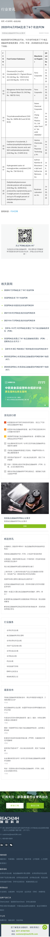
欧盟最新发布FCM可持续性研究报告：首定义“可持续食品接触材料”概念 (25, 423)
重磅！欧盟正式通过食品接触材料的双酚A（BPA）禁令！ (23, 593)
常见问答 (19, 892)
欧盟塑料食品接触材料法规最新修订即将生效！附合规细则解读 (24, 600)
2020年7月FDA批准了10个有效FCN (19, 290)
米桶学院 (42, 892)
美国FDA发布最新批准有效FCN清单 (19, 305)
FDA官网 (14, 211)
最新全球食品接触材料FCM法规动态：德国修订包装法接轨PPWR (26, 472)
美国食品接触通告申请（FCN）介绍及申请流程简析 (23, 554)
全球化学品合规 (12, 630)
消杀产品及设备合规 (14, 646)
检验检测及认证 (12, 676)
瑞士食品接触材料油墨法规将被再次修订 (19, 566)
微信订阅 (35, 805)
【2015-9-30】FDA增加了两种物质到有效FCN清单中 (26, 349)
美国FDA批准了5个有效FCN (15, 298)
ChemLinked (4, 902)
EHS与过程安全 (12, 671)
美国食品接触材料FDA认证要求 (13, 33)
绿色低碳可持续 (12, 666)
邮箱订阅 (15, 805)
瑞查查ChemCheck (18, 902)
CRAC (35, 892)
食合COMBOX (42, 906)
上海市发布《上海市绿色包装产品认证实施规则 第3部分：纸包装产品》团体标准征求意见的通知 (23, 573)
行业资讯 (9, 21)
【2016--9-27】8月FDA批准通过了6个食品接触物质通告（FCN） (26, 329)
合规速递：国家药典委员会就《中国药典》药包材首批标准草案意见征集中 (24, 560)
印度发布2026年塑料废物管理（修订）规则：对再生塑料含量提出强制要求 (25, 719)
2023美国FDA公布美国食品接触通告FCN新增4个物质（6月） (26, 357)
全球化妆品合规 (12, 651)
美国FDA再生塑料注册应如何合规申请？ (19, 579)
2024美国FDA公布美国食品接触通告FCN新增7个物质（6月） (26, 368)
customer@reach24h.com (27, 934)
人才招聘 (44, 859)
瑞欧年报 (28, 859)
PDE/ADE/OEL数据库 (7, 906)
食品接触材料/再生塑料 (15, 635)
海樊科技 (3, 920)
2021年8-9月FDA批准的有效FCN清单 (19, 313)
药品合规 (10, 661)
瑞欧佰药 (11, 920)
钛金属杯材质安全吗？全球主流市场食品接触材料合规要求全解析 (26, 444)
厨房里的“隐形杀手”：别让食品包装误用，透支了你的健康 (26, 458)
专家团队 (11, 859)
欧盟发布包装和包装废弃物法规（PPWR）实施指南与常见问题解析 (24, 739)
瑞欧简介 (3, 859)
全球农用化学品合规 (14, 641)
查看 (25, 526)
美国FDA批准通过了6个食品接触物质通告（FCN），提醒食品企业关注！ (26, 339)
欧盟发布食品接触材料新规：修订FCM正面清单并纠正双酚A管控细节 (26, 430)
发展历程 (19, 859)
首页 (2, 21)
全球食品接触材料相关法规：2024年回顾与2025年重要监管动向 (24, 585)
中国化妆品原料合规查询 (26, 906)
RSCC (2, 910)
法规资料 (11, 892)
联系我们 (3, 863)
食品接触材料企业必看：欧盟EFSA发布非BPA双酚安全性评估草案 (25, 709)
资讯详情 (17, 21)
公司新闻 (36, 859)
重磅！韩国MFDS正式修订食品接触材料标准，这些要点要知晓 (24, 729)
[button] (45, 405)
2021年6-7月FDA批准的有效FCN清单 (19, 320)
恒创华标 (19, 920)
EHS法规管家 (31, 902)
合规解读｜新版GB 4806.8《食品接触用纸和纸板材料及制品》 (24, 548)
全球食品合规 (12, 656)
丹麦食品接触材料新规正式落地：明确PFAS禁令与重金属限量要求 (25, 451)
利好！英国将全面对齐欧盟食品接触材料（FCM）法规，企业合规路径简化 (26, 465)
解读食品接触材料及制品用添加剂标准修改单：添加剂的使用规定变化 (24, 608)
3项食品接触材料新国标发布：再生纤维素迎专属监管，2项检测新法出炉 (25, 699)
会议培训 (28, 892)
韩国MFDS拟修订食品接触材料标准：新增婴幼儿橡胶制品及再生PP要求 (26, 437)
